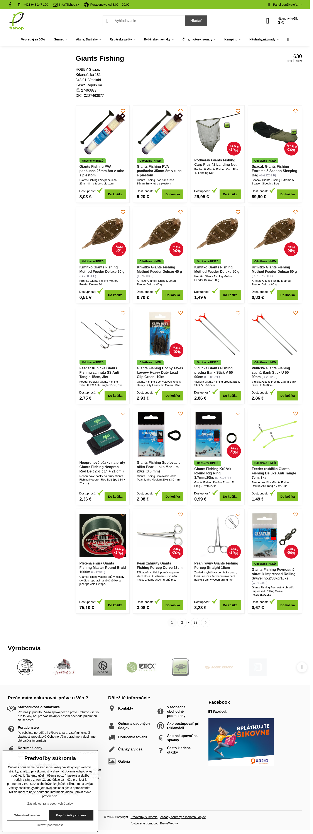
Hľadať (196, 21)
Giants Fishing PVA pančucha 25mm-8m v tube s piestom (102, 171)
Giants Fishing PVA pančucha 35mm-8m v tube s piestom (159, 171)
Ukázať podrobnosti (50, 825)
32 (196, 622)
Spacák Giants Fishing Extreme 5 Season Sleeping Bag (274, 171)
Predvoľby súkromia (143, 817)
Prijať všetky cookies (71, 815)
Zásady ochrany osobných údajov (183, 817)
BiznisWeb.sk (169, 823)
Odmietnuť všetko (27, 815)
